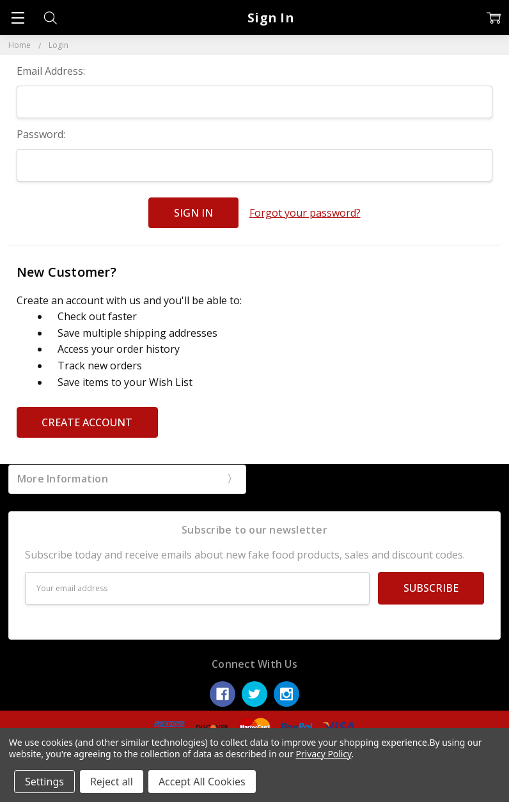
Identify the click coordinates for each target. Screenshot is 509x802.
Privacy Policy (323, 754)
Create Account (87, 422)
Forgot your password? (305, 213)
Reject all (111, 782)
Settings (44, 782)
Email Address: (51, 71)
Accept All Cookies (202, 782)
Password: (41, 134)
